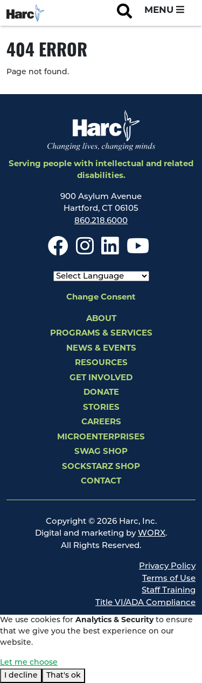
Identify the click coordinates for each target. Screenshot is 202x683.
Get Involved (101, 378)
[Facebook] (58, 251)
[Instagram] (85, 251)
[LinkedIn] (110, 251)
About (101, 319)
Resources (101, 363)
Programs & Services (101, 334)
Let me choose (29, 663)
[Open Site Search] (124, 13)
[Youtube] (138, 251)
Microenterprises (101, 437)
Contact (101, 482)
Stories (101, 408)
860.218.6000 (101, 221)
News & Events (101, 349)
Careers (101, 422)
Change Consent (101, 298)
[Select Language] (101, 276)
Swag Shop (101, 452)
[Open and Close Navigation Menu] (164, 11)
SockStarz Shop (101, 467)
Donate (101, 393)
